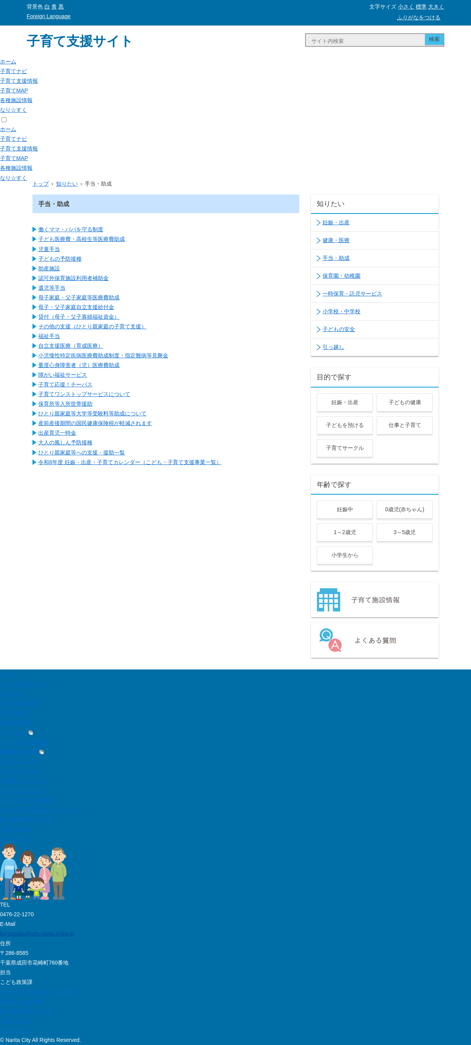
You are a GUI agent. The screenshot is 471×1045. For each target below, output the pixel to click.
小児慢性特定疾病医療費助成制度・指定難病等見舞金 (103, 355)
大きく (436, 6)
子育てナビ (13, 71)
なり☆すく (13, 110)
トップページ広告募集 (27, 800)
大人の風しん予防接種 (65, 442)
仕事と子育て (405, 425)
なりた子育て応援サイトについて (40, 809)
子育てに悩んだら (21, 761)
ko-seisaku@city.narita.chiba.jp (37, 934)
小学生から (344, 555)
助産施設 (49, 268)
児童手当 (49, 249)
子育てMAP (14, 90)
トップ (40, 184)
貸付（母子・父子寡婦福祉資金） (78, 317)
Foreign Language (49, 16)
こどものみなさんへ (24, 684)
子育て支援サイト (80, 41)
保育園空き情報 (22, 751)
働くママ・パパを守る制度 (70, 229)
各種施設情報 (16, 100)
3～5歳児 (405, 532)
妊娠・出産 (336, 222)
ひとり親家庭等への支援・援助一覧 (81, 452)
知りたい (67, 184)
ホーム (8, 61)
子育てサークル (345, 448)
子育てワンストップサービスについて (84, 394)
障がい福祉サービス (62, 375)
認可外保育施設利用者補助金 (73, 278)
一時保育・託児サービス (352, 293)
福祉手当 (49, 336)
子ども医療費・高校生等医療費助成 (81, 239)
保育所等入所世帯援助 (65, 404)
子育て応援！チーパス (65, 384)
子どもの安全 (339, 329)
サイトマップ (16, 839)
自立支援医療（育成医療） (70, 346)
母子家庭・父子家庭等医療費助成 (78, 297)
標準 (421, 6)
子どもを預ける (345, 425)
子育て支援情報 (19, 81)
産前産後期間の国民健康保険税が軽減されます (95, 423)
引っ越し (333, 347)
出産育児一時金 (57, 433)
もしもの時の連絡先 (24, 742)
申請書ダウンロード (24, 780)
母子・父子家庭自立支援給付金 (76, 307)
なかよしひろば (19, 771)
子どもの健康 (405, 402)
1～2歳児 (345, 532)
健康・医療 (336, 240)
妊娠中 (345, 509)
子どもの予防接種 (60, 259)
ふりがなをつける (418, 17)
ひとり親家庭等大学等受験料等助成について (92, 413)
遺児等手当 (51, 288)
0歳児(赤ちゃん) (404, 509)
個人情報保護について (27, 819)
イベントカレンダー (24, 790)
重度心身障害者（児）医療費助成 (78, 365)
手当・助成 (336, 258)
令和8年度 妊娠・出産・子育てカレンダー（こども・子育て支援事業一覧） (130, 462)
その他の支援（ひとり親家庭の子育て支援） (92, 326)
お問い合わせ (16, 829)
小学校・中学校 (341, 311)
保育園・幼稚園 (341, 276)
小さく (406, 6)
